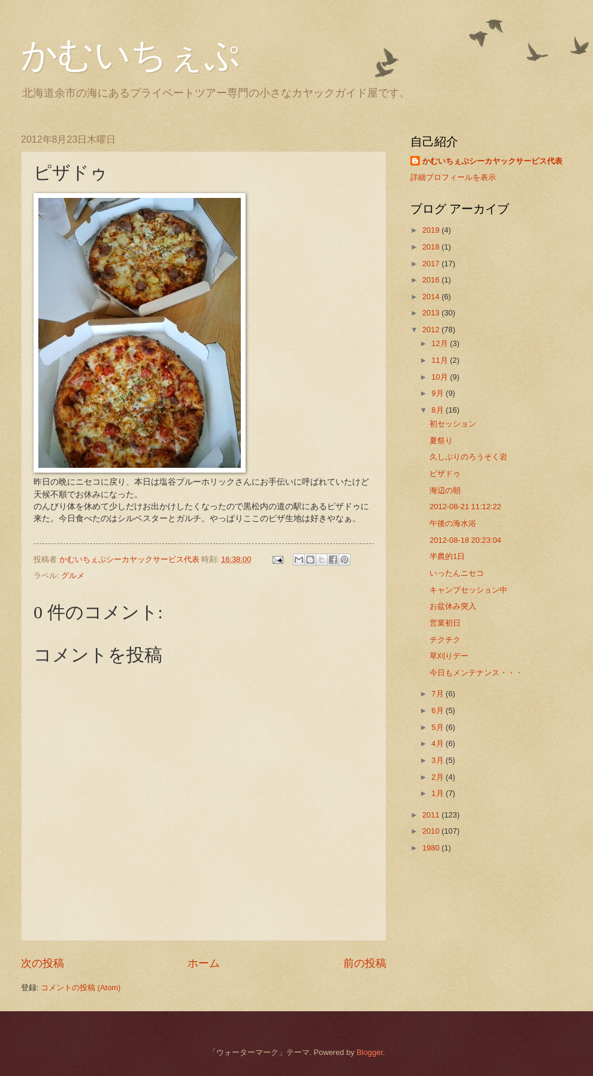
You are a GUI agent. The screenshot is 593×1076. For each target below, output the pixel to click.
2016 (431, 279)
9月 (438, 393)
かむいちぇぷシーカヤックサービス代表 (492, 161)
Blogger (369, 1052)
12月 (440, 343)
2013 (431, 312)
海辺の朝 (445, 490)
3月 (438, 760)
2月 (438, 777)
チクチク (445, 639)
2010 (431, 830)
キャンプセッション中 (468, 589)
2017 (431, 263)
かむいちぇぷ (130, 55)
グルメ (72, 575)
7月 (438, 693)
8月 (438, 409)
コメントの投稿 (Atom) (80, 987)
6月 (438, 710)
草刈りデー (448, 655)
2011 (431, 814)
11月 (440, 360)
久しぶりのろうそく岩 (468, 456)
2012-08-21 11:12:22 (465, 506)
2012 (431, 329)
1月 (438, 793)
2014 (431, 296)
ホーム (203, 963)
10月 (440, 376)
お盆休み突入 (452, 606)
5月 (438, 727)
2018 (431, 246)
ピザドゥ (445, 473)
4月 (438, 743)
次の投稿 (42, 963)
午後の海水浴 (452, 523)
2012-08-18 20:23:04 (465, 540)
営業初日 (445, 622)
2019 (431, 230)
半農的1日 (447, 556)
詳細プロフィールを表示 (453, 177)
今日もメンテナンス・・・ (476, 672)
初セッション (452, 423)
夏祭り (441, 440)
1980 (431, 847)
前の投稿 (364, 963)
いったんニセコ (456, 573)
